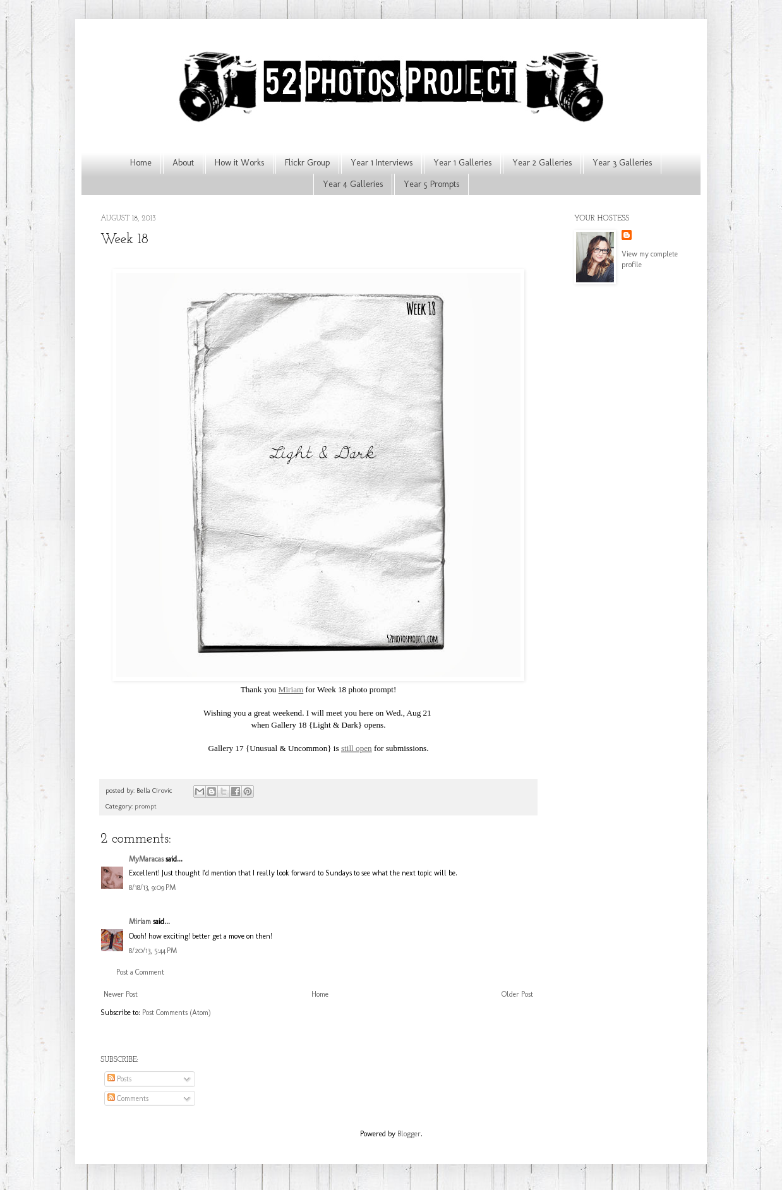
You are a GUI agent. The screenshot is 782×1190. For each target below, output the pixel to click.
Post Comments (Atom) (176, 1012)
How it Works (239, 162)
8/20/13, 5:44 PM (153, 950)
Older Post (517, 994)
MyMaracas (146, 859)
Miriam (291, 689)
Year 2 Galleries (542, 162)
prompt (146, 806)
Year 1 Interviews (381, 162)
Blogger (409, 1133)
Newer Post (121, 994)
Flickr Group (307, 162)
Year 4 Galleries (353, 184)
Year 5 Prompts (431, 184)
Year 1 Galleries (462, 162)
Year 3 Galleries (622, 162)
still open (356, 748)
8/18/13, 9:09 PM (152, 887)
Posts (119, 1078)
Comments (127, 1098)
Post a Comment (140, 972)
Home (141, 162)
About (183, 162)
